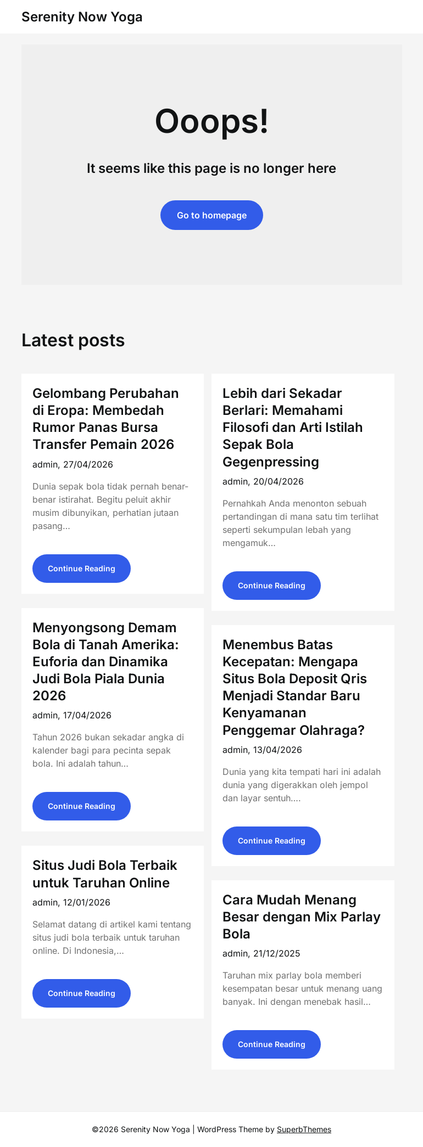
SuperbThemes (304, 1129)
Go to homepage (212, 215)
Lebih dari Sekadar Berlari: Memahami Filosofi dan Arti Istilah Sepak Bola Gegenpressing (292, 427)
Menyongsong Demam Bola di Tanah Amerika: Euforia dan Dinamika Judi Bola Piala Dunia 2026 (105, 662)
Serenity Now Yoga (82, 17)
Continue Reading (81, 568)
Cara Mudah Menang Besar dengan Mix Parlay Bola (301, 917)
